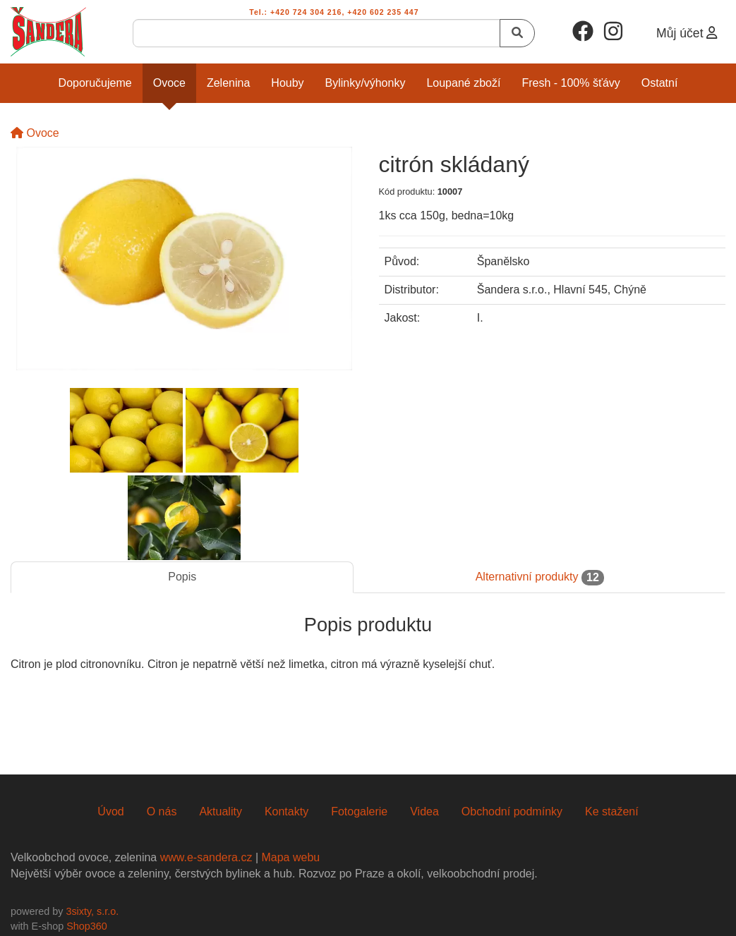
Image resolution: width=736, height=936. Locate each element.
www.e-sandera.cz (206, 857)
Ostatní (659, 83)
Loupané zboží (463, 83)
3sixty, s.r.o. (92, 911)
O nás (162, 812)
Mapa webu (290, 857)
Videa (424, 812)
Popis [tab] (182, 577)
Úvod (110, 812)
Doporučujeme (95, 83)
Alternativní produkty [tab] (540, 577)
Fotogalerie (359, 812)
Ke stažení (612, 812)
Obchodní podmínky (511, 812)
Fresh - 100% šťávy (570, 83)
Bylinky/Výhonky (365, 83)
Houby (287, 83)
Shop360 (86, 926)
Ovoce (169, 83)
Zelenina (228, 83)
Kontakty (286, 812)
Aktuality (220, 812)
